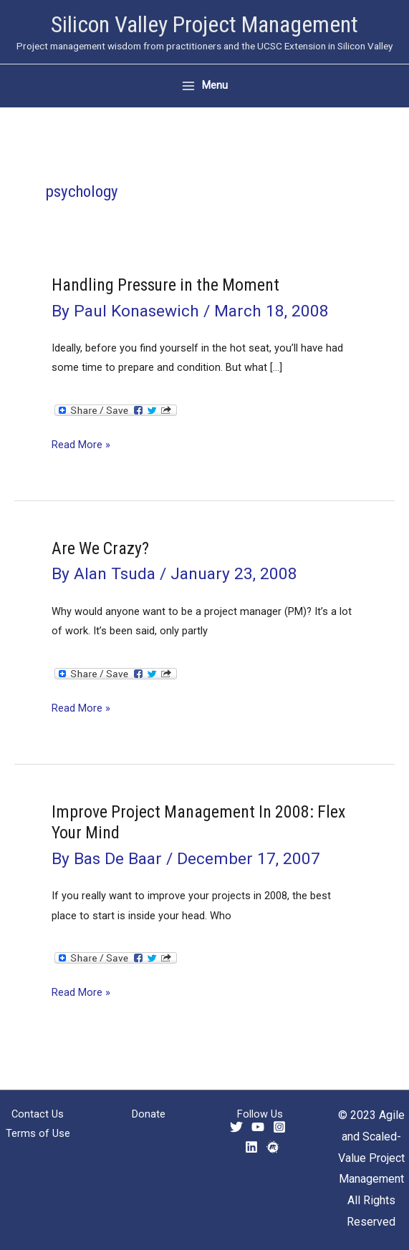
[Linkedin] (251, 1146)
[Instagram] (279, 1126)
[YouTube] (257, 1126)
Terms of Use (38, 1133)
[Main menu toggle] (204, 85)
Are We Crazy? (100, 548)
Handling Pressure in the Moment (165, 285)
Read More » (81, 445)
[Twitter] (236, 1126)
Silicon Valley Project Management (204, 24)
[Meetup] (272, 1146)
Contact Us (37, 1114)
